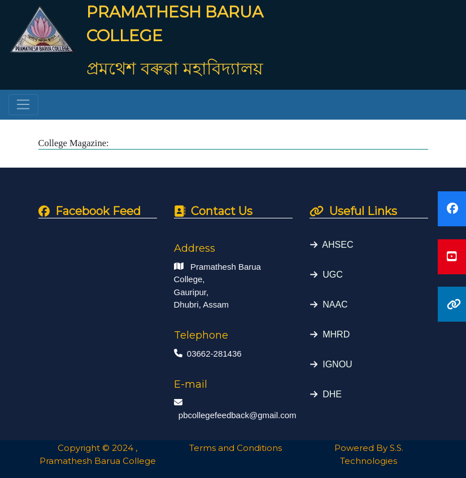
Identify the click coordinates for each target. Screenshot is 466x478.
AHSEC (335, 244)
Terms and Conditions (233, 447)
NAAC (332, 304)
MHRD (333, 334)
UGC (329, 274)
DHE (329, 394)
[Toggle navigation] (23, 105)
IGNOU (334, 364)
